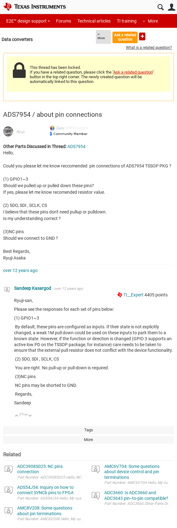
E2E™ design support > (28, 20)
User (171, 7)
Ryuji (20, 132)
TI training (127, 20)
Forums (63, 20)
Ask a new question (142, 36)
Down (30, 416)
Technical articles (94, 20)
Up (16, 416)
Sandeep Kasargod (33, 288)
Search (160, 7)
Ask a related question (125, 37)
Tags (88, 430)
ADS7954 (76, 146)
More (153, 20)
